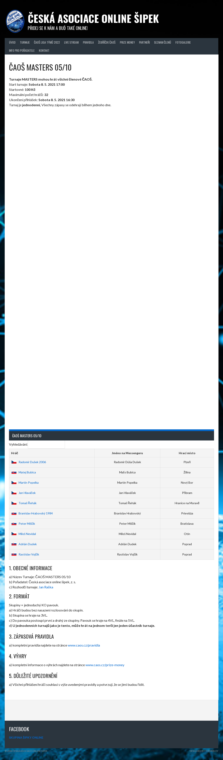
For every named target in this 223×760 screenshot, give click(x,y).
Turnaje (25, 42)
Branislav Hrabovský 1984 (32, 513)
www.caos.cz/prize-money (104, 665)
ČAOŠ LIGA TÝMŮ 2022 (47, 42)
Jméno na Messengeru (127, 453)
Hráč (14, 453)
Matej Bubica (23, 472)
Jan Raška (46, 587)
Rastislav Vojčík (25, 554)
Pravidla (88, 42)
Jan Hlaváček (23, 493)
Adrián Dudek (24, 544)
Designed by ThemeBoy (204, 751)
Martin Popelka (25, 482)
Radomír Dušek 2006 (28, 462)
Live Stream (71, 42)
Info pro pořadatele (22, 50)
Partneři (144, 42)
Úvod (12, 42)
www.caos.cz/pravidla (84, 645)
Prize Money (127, 42)
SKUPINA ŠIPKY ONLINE (26, 737)
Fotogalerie (183, 42)
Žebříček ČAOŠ (107, 42)
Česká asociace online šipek (93, 18)
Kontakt (44, 50)
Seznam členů (162, 42)
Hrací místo (187, 453)
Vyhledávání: (37, 444)
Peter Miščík (23, 523)
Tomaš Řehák (24, 503)
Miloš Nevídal (23, 534)
